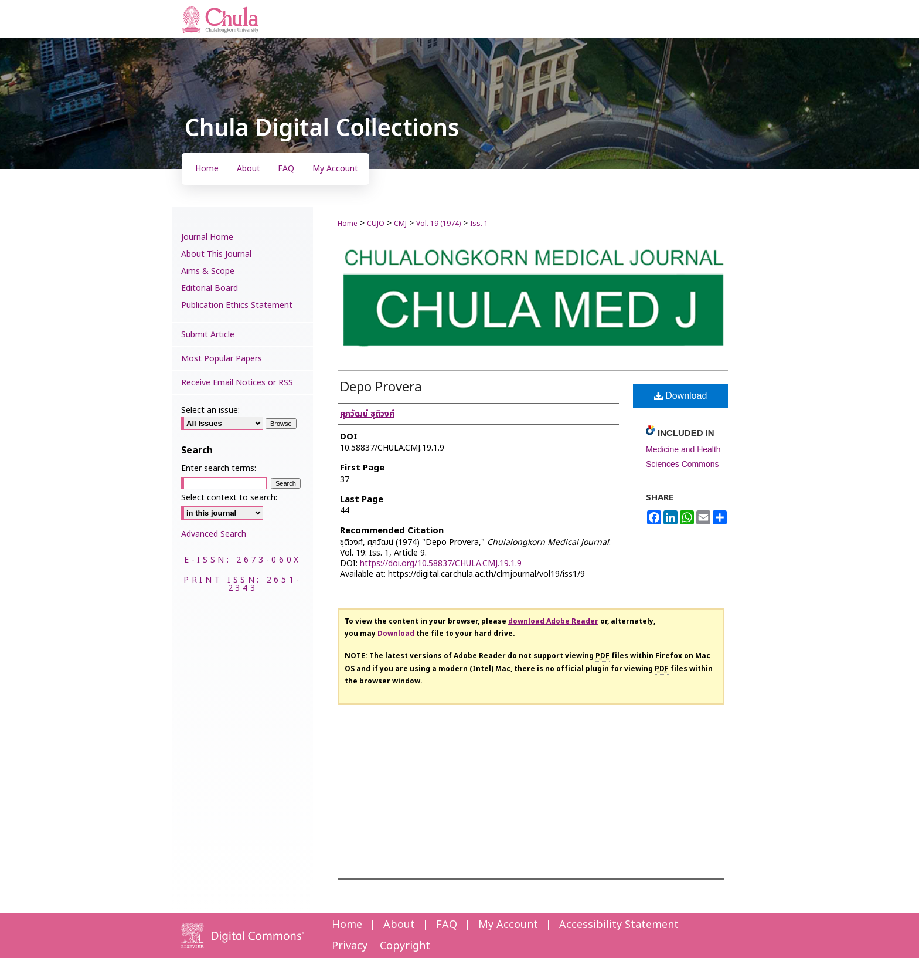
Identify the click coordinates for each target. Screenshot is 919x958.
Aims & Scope (207, 271)
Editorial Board (209, 288)
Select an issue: (210, 410)
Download (680, 396)
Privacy (349, 946)
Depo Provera (381, 387)
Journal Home (207, 237)
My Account (508, 925)
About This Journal (216, 254)
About (399, 925)
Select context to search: (229, 498)
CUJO (375, 223)
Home (348, 223)
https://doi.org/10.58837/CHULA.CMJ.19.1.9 (441, 563)
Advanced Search (213, 534)
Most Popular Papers (221, 359)
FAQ (446, 925)
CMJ (400, 223)
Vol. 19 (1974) (438, 223)
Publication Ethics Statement (236, 305)
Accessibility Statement (619, 925)
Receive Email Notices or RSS (237, 383)
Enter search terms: (218, 468)
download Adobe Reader (553, 621)
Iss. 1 (479, 223)
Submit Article (207, 335)
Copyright (405, 946)
